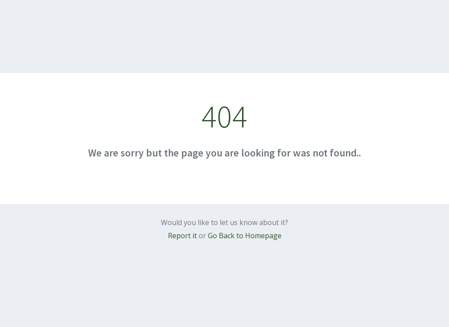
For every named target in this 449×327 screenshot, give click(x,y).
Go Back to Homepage (245, 235)
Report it (182, 235)
